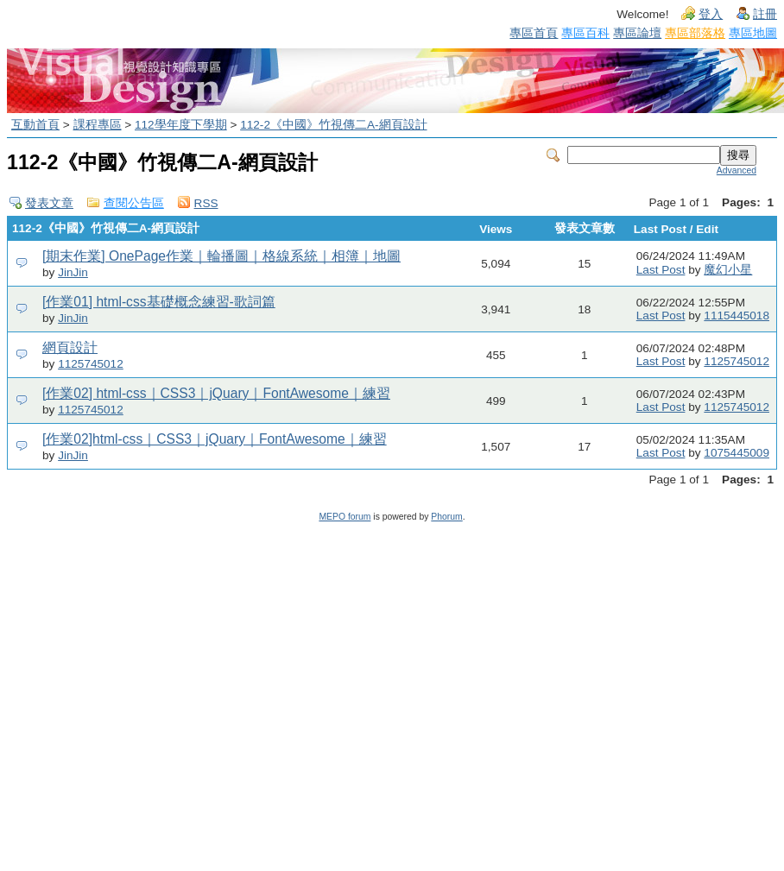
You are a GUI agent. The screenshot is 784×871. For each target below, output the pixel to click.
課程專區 (97, 124)
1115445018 (736, 315)
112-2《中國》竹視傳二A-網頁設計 (333, 124)
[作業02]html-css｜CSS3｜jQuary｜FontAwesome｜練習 (214, 439)
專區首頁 (533, 33)
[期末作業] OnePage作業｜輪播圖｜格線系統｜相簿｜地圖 (221, 256)
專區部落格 (695, 33)
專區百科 (585, 33)
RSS (206, 203)
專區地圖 (753, 33)
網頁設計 (70, 347)
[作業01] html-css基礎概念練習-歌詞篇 (158, 301)
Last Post (661, 269)
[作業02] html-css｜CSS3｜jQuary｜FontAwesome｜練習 (216, 393)
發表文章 (49, 203)
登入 (711, 14)
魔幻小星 (728, 269)
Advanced (736, 170)
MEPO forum (344, 516)
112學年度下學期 (181, 124)
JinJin (73, 272)
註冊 (765, 14)
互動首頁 (35, 124)
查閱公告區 (134, 203)
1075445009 (736, 452)
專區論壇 (637, 33)
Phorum (446, 516)
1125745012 (90, 363)
